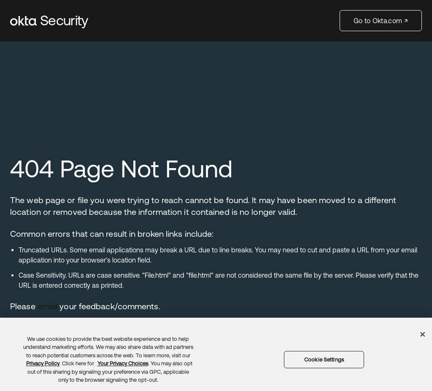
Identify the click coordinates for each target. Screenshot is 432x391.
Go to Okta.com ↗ (381, 20)
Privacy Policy (42, 363)
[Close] (422, 334)
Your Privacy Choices (122, 363)
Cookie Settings (324, 359)
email (48, 306)
